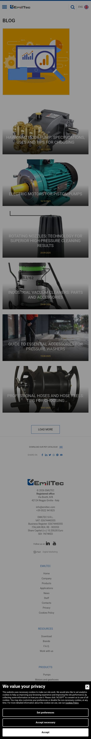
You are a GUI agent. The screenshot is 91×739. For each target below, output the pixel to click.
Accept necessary (45, 722)
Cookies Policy (72, 703)
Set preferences (45, 712)
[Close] (87, 687)
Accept (45, 732)
